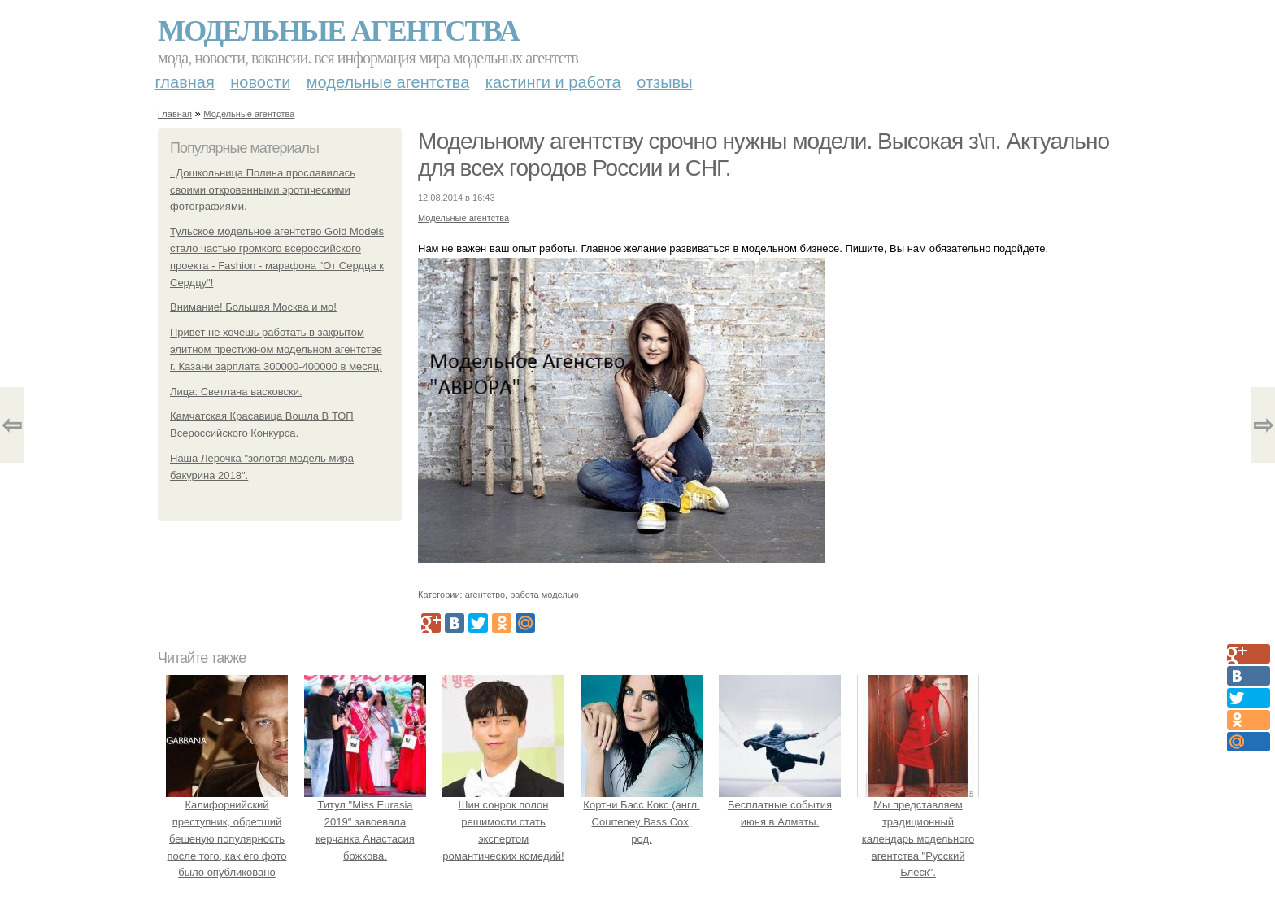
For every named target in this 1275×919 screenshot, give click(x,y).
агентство (485, 594)
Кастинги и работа (553, 82)
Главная (185, 82)
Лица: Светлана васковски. (236, 391)
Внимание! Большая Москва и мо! (253, 307)
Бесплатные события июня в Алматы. (780, 805)
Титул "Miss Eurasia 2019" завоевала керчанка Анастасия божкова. (365, 821)
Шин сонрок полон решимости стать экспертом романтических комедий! (503, 821)
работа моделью (544, 594)
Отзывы (664, 82)
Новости (260, 82)
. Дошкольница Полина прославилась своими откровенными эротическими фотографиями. (262, 190)
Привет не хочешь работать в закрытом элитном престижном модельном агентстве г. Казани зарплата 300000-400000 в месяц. (276, 349)
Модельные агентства (338, 31)
